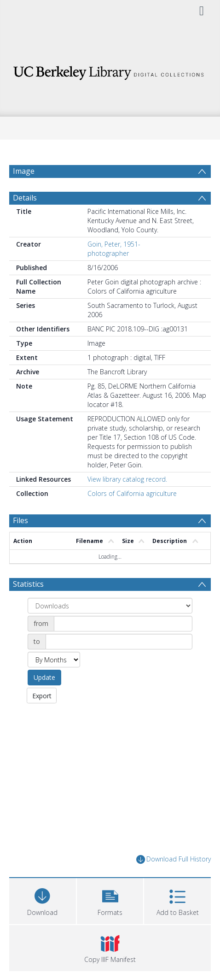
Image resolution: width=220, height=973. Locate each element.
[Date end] (119, 641)
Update (44, 677)
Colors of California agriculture (132, 493)
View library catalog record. (127, 479)
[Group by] (110, 605)
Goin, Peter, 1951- (113, 244)
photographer (108, 253)
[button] (110, 900)
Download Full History (173, 859)
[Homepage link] (110, 70)
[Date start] (123, 623)
